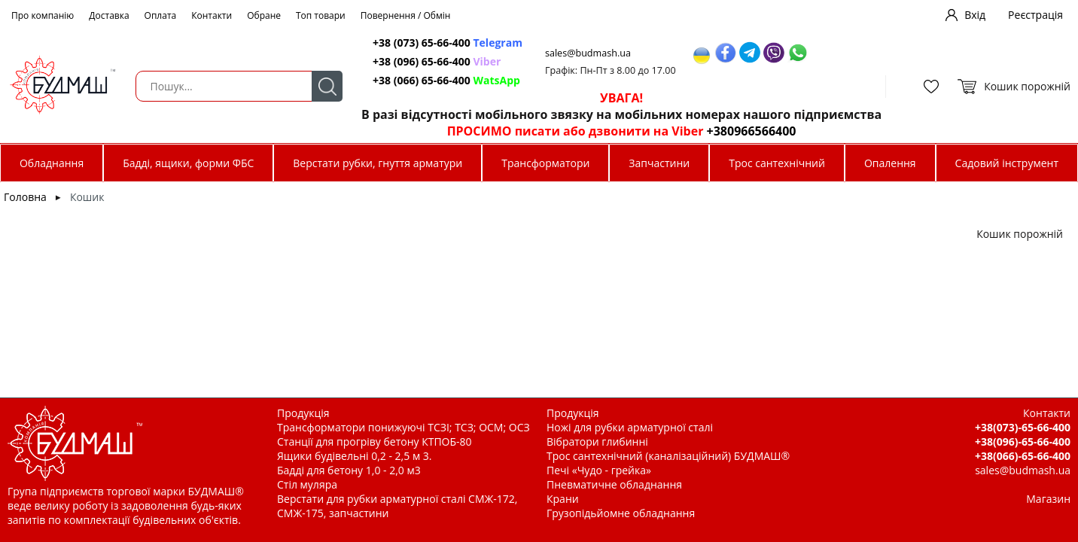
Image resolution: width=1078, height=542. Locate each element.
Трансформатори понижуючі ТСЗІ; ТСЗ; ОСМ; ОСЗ (403, 427)
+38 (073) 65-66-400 (447, 42)
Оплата (161, 15)
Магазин (1048, 499)
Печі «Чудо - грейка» (599, 470)
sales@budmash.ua (588, 53)
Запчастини (659, 163)
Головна (25, 197)
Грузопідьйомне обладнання (621, 513)
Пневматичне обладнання (614, 484)
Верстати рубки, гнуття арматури (377, 163)
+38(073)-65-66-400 (1022, 427)
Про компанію (42, 15)
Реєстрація (1035, 15)
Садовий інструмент (1006, 163)
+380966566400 (751, 131)
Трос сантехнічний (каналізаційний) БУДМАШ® (668, 456)
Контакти (211, 15)
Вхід (974, 15)
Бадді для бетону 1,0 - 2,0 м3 (349, 470)
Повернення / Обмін (406, 15)
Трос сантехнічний (777, 163)
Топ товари (321, 15)
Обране (264, 15)
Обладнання (52, 163)
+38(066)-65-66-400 (1022, 456)
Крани (563, 499)
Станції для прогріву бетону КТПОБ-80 (374, 441)
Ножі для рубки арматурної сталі (630, 427)
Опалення (890, 163)
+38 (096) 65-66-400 (437, 61)
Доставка (109, 15)
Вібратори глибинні (597, 441)
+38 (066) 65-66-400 (446, 80)
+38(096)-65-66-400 (1022, 441)
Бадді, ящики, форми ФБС (188, 163)
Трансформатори (545, 163)
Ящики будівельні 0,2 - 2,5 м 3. (354, 456)
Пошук (327, 86)
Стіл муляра (307, 484)
